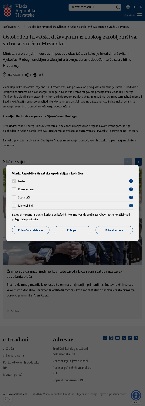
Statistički (24, 197)
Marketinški (25, 205)
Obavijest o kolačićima (113, 214)
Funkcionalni (26, 189)
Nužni (21, 181)
